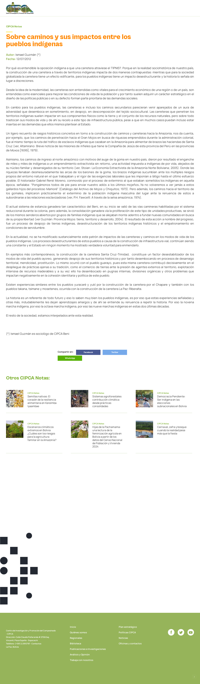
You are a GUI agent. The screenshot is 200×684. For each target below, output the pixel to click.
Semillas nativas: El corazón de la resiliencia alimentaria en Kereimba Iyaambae (42, 401)
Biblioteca (75, 643)
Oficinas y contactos (130, 643)
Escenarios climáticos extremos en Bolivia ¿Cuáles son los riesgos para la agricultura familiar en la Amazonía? (42, 433)
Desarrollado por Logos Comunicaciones (194, 677)
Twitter (114, 352)
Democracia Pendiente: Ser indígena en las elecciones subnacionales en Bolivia (172, 401)
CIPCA (20, 8)
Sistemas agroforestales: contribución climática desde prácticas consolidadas (107, 401)
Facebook (88, 352)
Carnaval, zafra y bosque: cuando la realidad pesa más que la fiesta (172, 430)
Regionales (76, 637)
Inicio (73, 626)
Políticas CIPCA (127, 632)
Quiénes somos (78, 632)
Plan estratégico (128, 626)
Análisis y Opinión (80, 654)
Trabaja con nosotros (81, 660)
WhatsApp (70, 358)
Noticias (123, 637)
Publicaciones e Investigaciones (88, 649)
